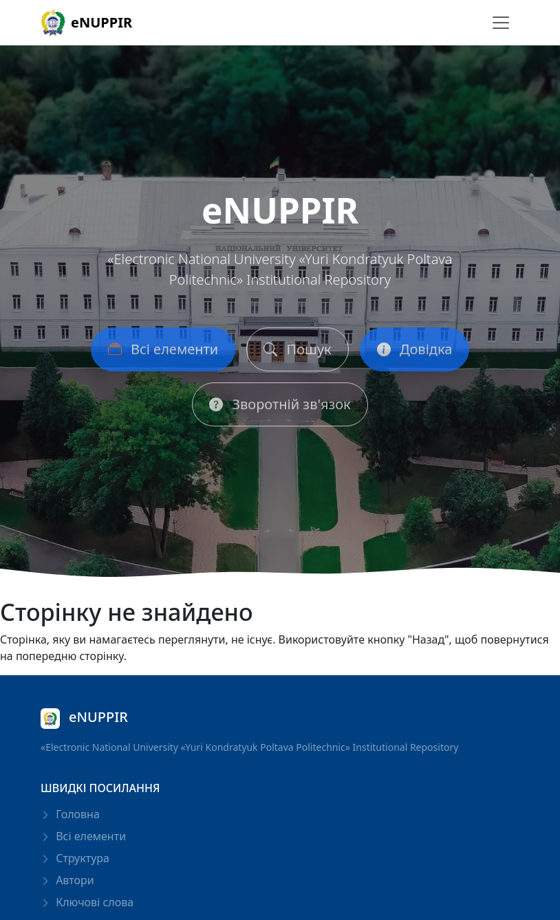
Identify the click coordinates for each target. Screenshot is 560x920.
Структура (75, 858)
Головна (70, 814)
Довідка (415, 351)
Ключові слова (87, 902)
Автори (67, 880)
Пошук (297, 351)
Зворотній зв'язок (279, 406)
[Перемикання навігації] (500, 23)
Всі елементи (163, 351)
